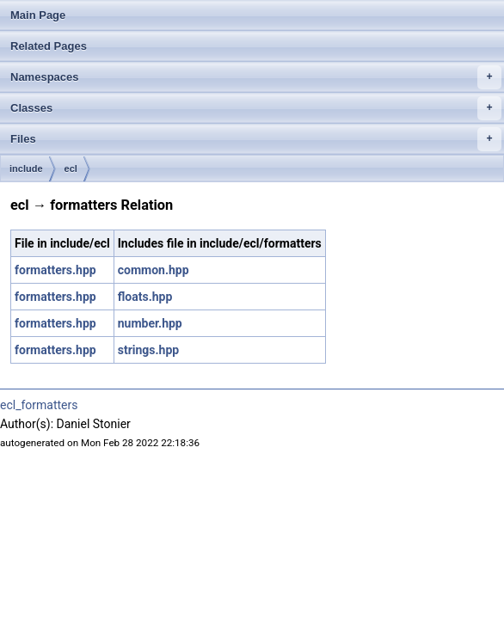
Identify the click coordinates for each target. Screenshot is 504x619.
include (26, 168)
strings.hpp (148, 350)
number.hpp (150, 323)
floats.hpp (145, 296)
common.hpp (153, 270)
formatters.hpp (55, 270)
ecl (71, 168)
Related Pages (48, 46)
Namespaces (255, 77)
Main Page (37, 15)
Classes (255, 108)
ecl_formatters (39, 405)
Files (255, 139)
